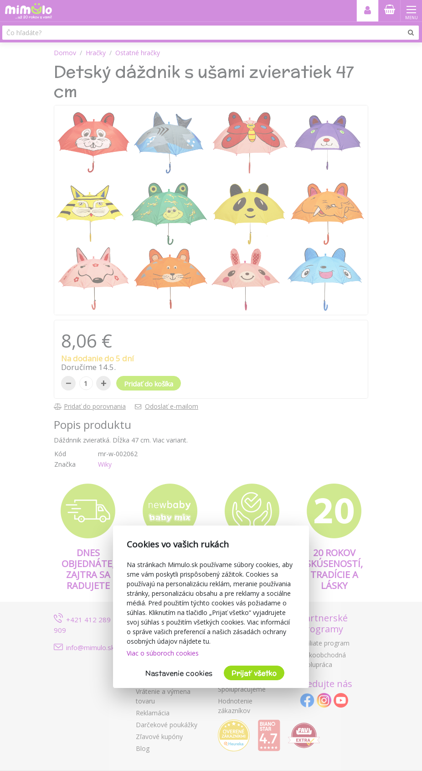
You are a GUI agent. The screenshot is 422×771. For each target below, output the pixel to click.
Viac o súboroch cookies (163, 653)
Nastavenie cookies (178, 673)
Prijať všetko (254, 673)
